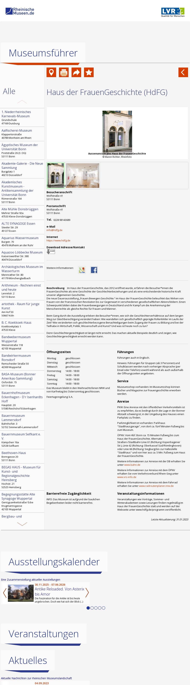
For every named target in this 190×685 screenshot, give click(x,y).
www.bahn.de (132, 464)
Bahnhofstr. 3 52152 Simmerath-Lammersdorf (22, 421)
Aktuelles (28, 660)
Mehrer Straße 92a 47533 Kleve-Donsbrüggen (22, 212)
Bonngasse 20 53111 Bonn (22, 456)
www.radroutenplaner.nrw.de (156, 486)
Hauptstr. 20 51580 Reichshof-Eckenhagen (22, 400)
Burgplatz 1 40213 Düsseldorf (22, 169)
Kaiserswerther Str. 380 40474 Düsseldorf (22, 255)
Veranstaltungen (44, 633)
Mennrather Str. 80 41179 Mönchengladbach (22, 272)
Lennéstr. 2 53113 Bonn (22, 291)
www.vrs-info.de (126, 477)
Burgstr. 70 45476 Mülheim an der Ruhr (22, 241)
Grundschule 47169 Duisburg (22, 117)
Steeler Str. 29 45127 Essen (22, 227)
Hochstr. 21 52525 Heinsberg (22, 477)
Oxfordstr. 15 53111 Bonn (22, 379)
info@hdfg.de (54, 230)
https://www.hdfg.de (58, 240)
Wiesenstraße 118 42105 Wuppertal (22, 342)
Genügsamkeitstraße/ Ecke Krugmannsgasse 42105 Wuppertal (22, 501)
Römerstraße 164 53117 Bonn (22, 192)
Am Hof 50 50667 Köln (22, 309)
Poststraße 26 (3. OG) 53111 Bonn (22, 150)
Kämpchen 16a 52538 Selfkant (22, 439)
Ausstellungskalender (54, 561)
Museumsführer (43, 52)
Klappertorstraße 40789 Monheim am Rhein (22, 133)
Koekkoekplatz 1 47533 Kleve (22, 326)
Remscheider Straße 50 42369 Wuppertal (22, 361)
